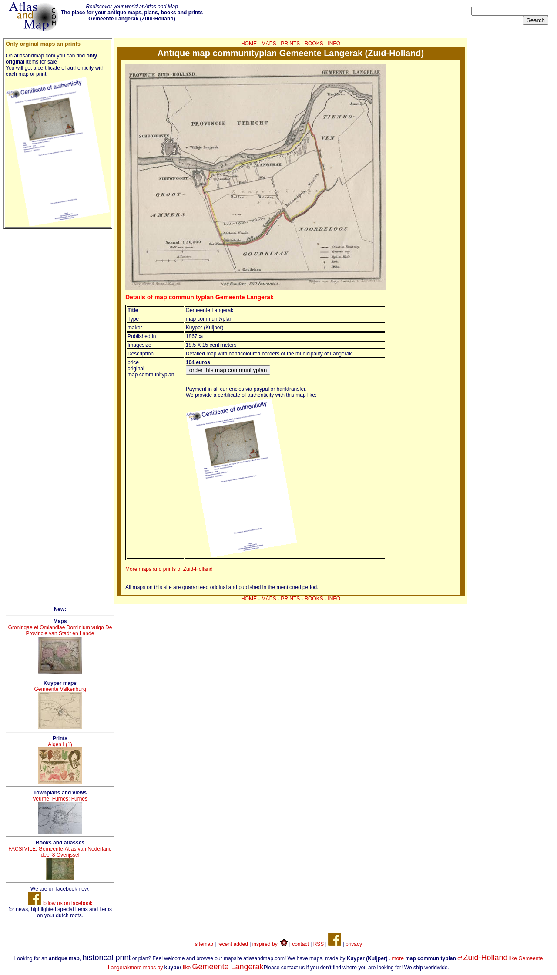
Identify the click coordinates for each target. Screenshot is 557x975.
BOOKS (314, 43)
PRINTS (290, 43)
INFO (334, 43)
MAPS (269, 43)
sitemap (204, 944)
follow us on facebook (60, 903)
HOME (249, 43)
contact (300, 944)
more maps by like (197, 968)
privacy (354, 944)
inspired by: (270, 944)
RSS (318, 944)
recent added (233, 944)
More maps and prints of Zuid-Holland (169, 569)
